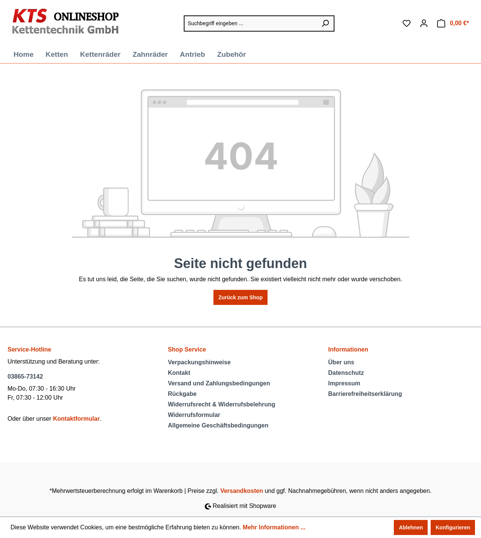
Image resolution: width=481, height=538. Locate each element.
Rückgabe (182, 394)
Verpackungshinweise (199, 362)
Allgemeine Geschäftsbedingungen (218, 425)
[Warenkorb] (453, 23)
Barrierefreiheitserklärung (365, 394)
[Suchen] (325, 23)
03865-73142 (25, 376)
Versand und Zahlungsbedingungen (219, 383)
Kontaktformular (76, 418)
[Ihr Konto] (424, 23)
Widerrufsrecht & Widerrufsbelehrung (221, 404)
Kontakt (179, 373)
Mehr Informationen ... (274, 527)
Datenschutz (346, 373)
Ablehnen (411, 527)
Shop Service (187, 349)
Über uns (341, 362)
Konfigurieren (453, 527)
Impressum (344, 383)
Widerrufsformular (194, 415)
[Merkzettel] (406, 23)
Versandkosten (241, 491)
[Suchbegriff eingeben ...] (250, 23)
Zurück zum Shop (240, 297)
